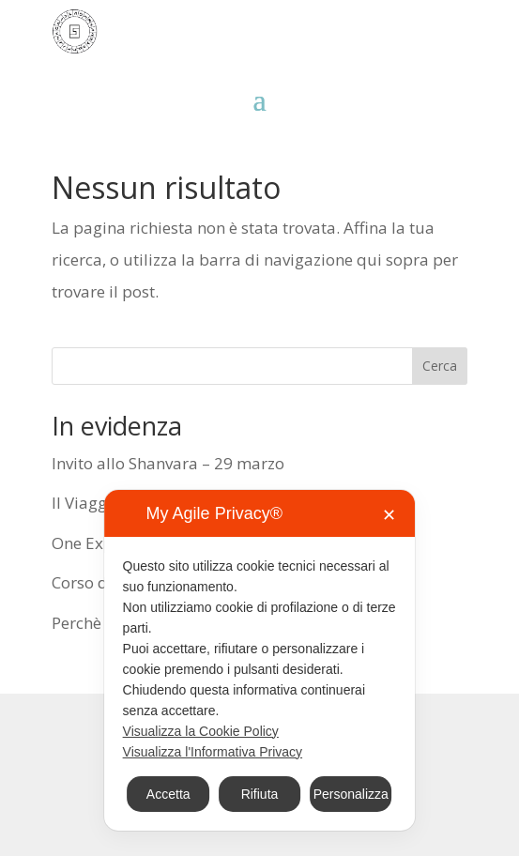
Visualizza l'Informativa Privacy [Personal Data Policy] (212, 751)
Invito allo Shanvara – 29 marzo (168, 463)
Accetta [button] (168, 794)
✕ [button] (389, 515)
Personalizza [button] (351, 794)
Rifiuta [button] (260, 794)
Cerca (439, 365)
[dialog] (260, 660)
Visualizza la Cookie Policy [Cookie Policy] (201, 731)
